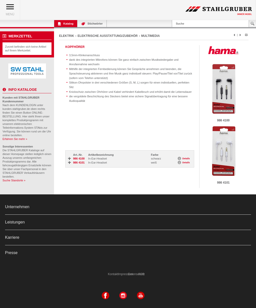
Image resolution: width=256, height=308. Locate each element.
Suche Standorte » (14, 180)
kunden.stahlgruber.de (16, 108)
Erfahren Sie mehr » (15, 138)
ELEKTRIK (66, 36)
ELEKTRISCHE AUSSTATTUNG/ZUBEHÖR (108, 36)
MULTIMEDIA (150, 36)
